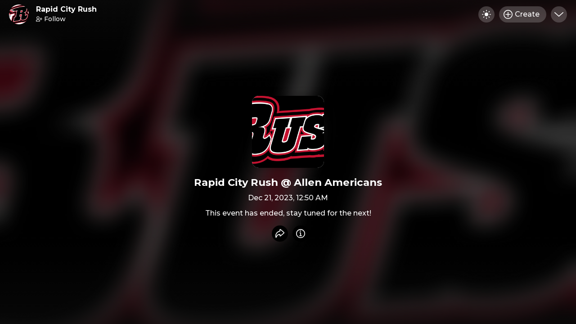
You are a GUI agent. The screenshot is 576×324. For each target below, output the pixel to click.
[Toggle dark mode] (486, 14)
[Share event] (280, 233)
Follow (51, 19)
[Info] (300, 233)
